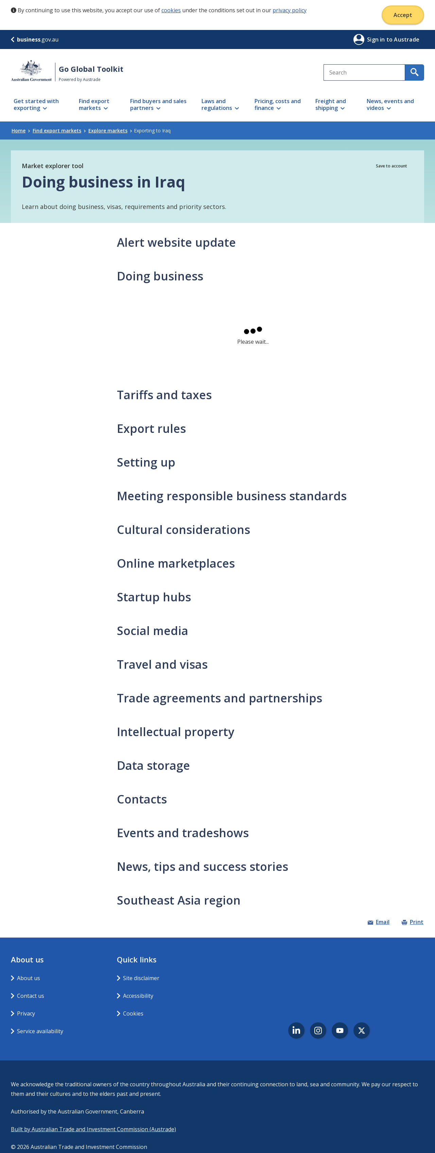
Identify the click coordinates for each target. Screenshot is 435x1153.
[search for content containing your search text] (414, 72)
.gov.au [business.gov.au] (34, 39)
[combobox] (364, 72)
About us (28, 978)
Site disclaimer (141, 978)
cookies (171, 10)
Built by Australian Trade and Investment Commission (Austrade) (93, 1129)
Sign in (376, 39)
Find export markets (59, 130)
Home (21, 130)
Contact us (30, 996)
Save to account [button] (391, 166)
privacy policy (290, 10)
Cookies (133, 1013)
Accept (403, 15)
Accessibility (138, 996)
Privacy (26, 1013)
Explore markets (110, 130)
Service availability (40, 1031)
